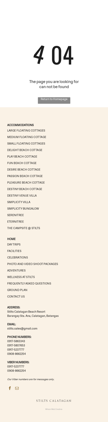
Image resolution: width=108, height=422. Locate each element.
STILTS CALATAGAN (21, 8)
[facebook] (10, 389)
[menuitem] (54, 130)
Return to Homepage (54, 99)
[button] (100, 8)
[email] (17, 389)
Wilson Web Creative (53, 409)
